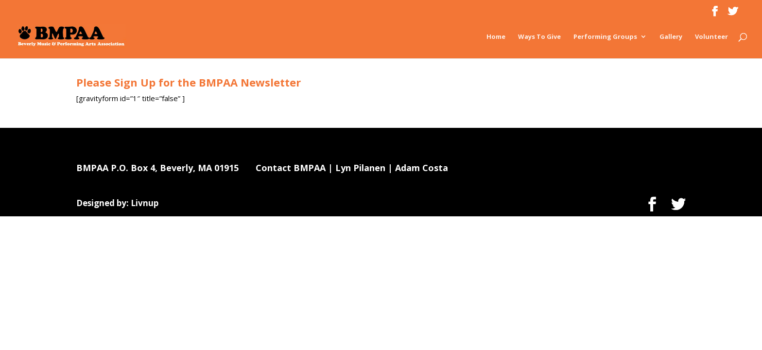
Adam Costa (421, 168)
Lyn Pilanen (360, 168)
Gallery (670, 37)
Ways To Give (539, 37)
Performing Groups (605, 37)
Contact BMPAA (291, 168)
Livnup (144, 203)
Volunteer (711, 37)
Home (495, 37)
